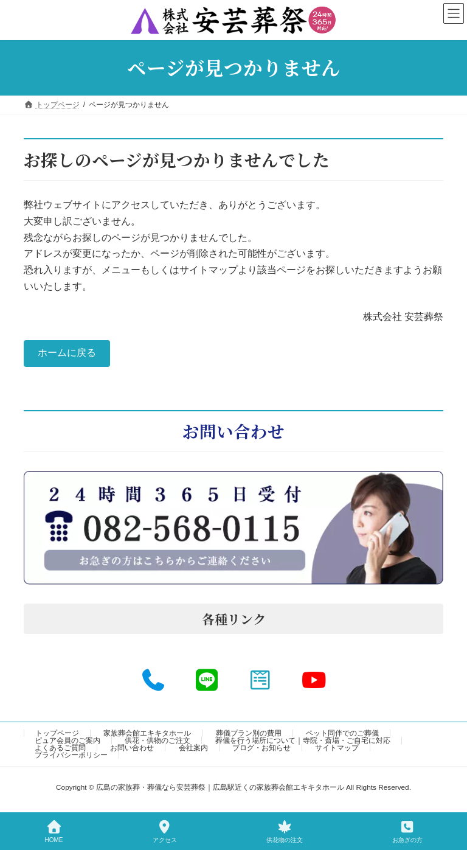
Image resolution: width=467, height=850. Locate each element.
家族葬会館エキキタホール (147, 733)
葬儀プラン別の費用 (249, 733)
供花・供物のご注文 (157, 740)
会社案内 (193, 748)
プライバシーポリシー (71, 755)
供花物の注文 (284, 831)
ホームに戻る (67, 352)
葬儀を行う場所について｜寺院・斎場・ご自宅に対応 (302, 740)
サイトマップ (337, 748)
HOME (54, 831)
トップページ (57, 733)
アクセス (165, 831)
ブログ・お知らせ (261, 748)
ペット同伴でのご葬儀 (342, 733)
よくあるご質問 (60, 748)
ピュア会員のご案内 (67, 740)
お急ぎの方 (407, 831)
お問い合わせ (132, 748)
